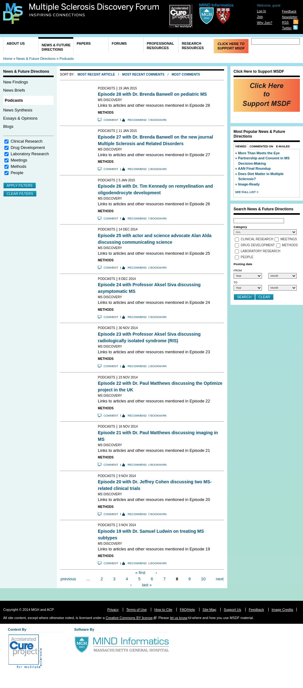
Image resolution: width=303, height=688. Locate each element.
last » (147, 585)
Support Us (232, 609)
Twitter (287, 28)
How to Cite (163, 609)
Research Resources (193, 46)
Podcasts (67, 58)
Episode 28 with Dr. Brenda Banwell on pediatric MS (152, 94)
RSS (285, 22)
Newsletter (289, 17)
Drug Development (28, 147)
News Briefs (14, 90)
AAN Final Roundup (254, 168)
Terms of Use (136, 609)
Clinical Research (27, 141)
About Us (16, 43)
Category (240, 227)
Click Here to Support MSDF (231, 46)
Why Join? (264, 23)
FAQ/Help (187, 609)
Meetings (19, 160)
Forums (119, 43)
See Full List (246, 192)
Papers (84, 43)
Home (7, 58)
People (17, 172)
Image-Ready (248, 184)
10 (203, 578)
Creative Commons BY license (129, 618)
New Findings (15, 82)
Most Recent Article (96, 74)
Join (260, 17)
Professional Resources (160, 46)
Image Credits (282, 609)
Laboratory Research (30, 153)
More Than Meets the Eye (259, 153)
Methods (19, 166)
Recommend (137, 120)
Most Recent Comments (143, 74)
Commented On (261, 146)
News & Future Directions (56, 47)
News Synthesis (17, 110)
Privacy (113, 609)
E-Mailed (283, 146)
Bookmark (159, 120)
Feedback (289, 11)
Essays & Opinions (20, 118)
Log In (261, 11)
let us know (178, 618)
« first (140, 572)
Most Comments (186, 74)
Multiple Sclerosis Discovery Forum (94, 10)
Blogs (8, 126)
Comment (111, 120)
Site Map (209, 609)
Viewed (241, 146)
